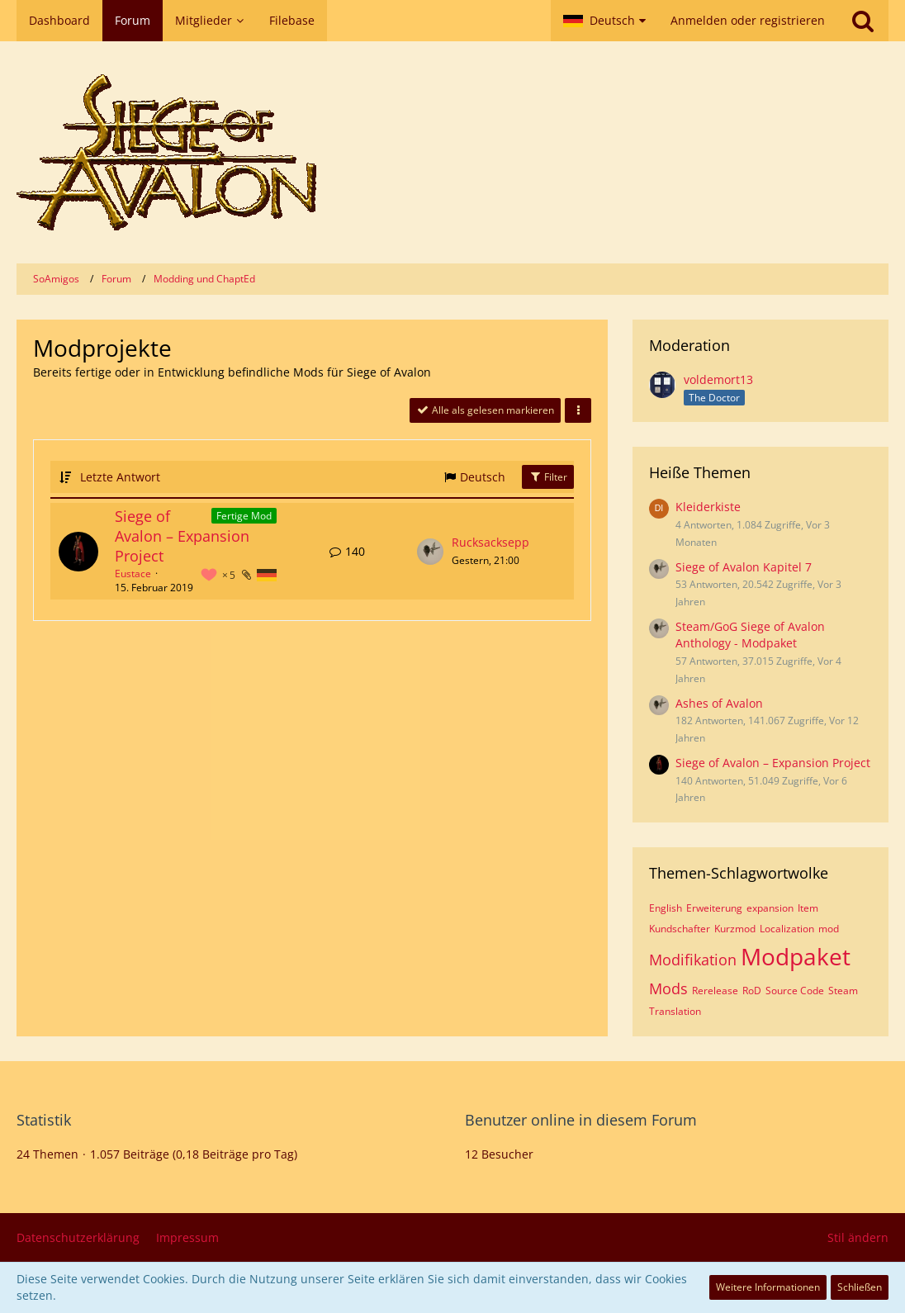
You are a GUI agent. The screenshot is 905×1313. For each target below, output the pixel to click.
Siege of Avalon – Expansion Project (182, 535)
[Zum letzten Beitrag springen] (430, 551)
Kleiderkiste (708, 506)
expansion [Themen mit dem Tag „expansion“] (770, 908)
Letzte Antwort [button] (120, 477)
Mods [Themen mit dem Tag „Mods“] (668, 988)
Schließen (859, 1287)
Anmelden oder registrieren (747, 20)
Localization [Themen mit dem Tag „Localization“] (787, 929)
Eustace (133, 573)
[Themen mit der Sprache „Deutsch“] (267, 575)
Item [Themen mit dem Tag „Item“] (808, 908)
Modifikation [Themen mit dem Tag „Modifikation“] (693, 959)
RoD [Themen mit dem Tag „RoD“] (751, 991)
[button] (604, 20)
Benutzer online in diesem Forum (581, 1120)
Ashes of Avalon (719, 703)
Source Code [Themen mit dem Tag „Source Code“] (794, 991)
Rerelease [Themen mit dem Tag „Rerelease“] (715, 991)
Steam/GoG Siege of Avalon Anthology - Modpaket (750, 635)
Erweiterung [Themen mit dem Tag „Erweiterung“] (714, 908)
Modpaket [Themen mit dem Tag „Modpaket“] (796, 956)
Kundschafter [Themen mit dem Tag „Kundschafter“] (679, 929)
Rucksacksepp (490, 542)
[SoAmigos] (452, 152)
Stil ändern (857, 1237)
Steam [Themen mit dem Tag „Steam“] (843, 991)
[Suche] (862, 20)
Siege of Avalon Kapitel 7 (743, 567)
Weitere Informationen (768, 1287)
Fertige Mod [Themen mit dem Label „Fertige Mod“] (244, 516)
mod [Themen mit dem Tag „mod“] (828, 929)
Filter (547, 477)
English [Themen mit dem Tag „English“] (665, 908)
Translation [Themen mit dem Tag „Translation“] (675, 1011)
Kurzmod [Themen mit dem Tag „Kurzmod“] (735, 929)
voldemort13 (718, 379)
